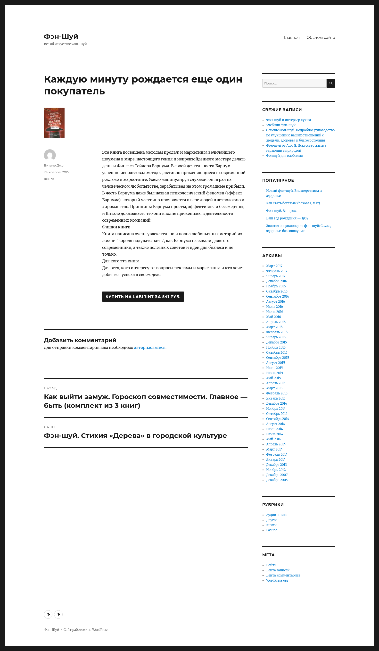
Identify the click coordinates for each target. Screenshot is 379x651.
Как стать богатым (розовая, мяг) (293, 203)
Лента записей (277, 570)
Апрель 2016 (276, 322)
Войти (271, 565)
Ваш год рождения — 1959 (287, 218)
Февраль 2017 (276, 271)
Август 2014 (275, 424)
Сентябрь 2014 (277, 419)
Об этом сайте (320, 37)
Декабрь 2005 (277, 480)
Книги (49, 179)
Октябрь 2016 (277, 291)
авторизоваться (149, 347)
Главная (292, 37)
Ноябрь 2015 (276, 347)
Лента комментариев (283, 575)
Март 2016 (274, 327)
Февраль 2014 (277, 454)
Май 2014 (273, 439)
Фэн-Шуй (61, 36)
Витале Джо (54, 165)
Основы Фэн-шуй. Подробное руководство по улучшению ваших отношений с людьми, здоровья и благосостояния (300, 135)
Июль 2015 (274, 368)
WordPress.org (277, 580)
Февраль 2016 (277, 332)
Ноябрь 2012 (276, 470)
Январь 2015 (276, 398)
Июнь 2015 (274, 373)
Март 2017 (274, 266)
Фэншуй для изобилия (284, 156)
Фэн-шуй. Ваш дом (281, 211)
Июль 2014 (274, 429)
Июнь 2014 (274, 434)
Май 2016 (273, 317)
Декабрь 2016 (276, 281)
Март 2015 (274, 388)
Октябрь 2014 (277, 414)
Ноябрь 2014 (276, 409)
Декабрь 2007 (277, 475)
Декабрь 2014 (276, 403)
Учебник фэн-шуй (281, 125)
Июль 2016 (274, 307)
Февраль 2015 (277, 393)
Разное (271, 530)
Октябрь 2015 (276, 353)
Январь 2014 (276, 460)
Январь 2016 (276, 337)
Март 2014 (274, 449)
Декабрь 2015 (276, 342)
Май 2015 (273, 378)
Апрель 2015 (276, 383)
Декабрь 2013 (276, 465)
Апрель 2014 (276, 444)
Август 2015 (275, 363)
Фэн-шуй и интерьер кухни (288, 120)
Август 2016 (275, 302)
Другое (271, 520)
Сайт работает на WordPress (86, 630)
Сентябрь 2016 (277, 296)
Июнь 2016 (274, 312)
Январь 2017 (275, 276)
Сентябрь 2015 (277, 358)
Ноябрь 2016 (276, 286)
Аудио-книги (277, 515)
